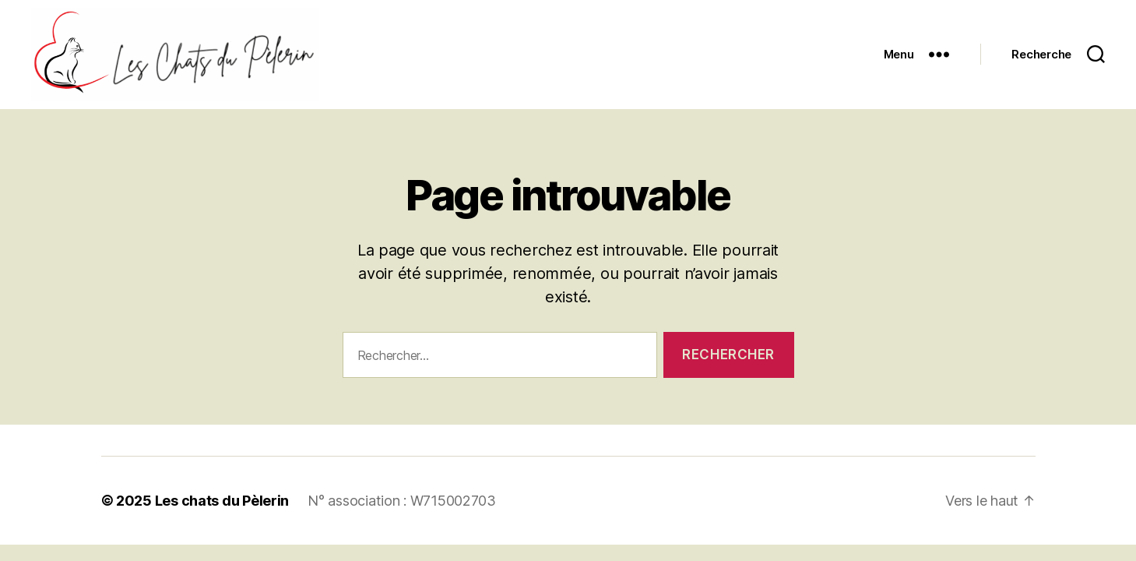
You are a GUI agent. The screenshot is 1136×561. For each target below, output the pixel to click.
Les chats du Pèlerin (222, 500)
